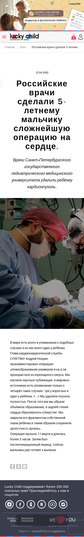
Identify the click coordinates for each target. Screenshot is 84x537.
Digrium (23, 531)
